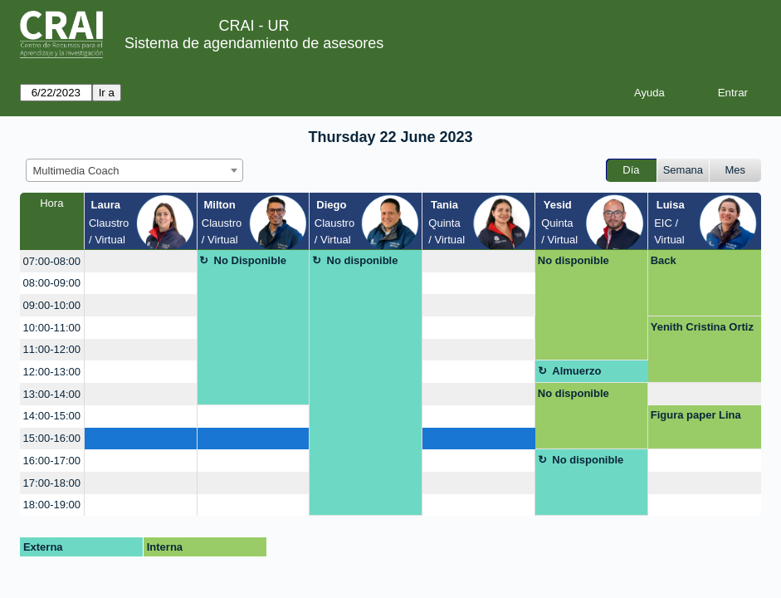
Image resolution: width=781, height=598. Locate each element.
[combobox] (134, 170)
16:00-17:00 (52, 460)
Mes (735, 170)
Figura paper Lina (696, 415)
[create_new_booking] (141, 261)
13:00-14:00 (52, 394)
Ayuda (649, 92)
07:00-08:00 (52, 261)
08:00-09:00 (52, 283)
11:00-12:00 (52, 349)
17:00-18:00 (52, 483)
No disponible (362, 260)
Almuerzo (576, 371)
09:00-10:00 (52, 305)
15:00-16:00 (52, 438)
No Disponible (250, 260)
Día (630, 170)
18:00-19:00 (52, 504)
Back (663, 260)
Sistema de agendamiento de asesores (253, 43)
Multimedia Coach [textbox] (76, 170)
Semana (683, 170)
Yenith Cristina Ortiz (702, 327)
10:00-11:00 (52, 327)
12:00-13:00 (52, 371)
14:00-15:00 (52, 415)
